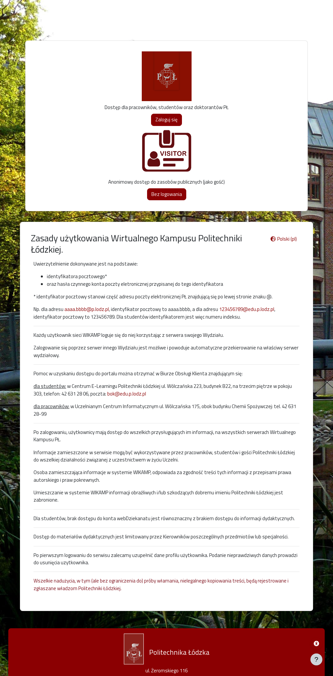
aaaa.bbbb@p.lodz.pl (86, 309)
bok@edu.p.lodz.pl (126, 394)
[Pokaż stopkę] (316, 659)
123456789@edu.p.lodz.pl (246, 309)
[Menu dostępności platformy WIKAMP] (316, 643)
